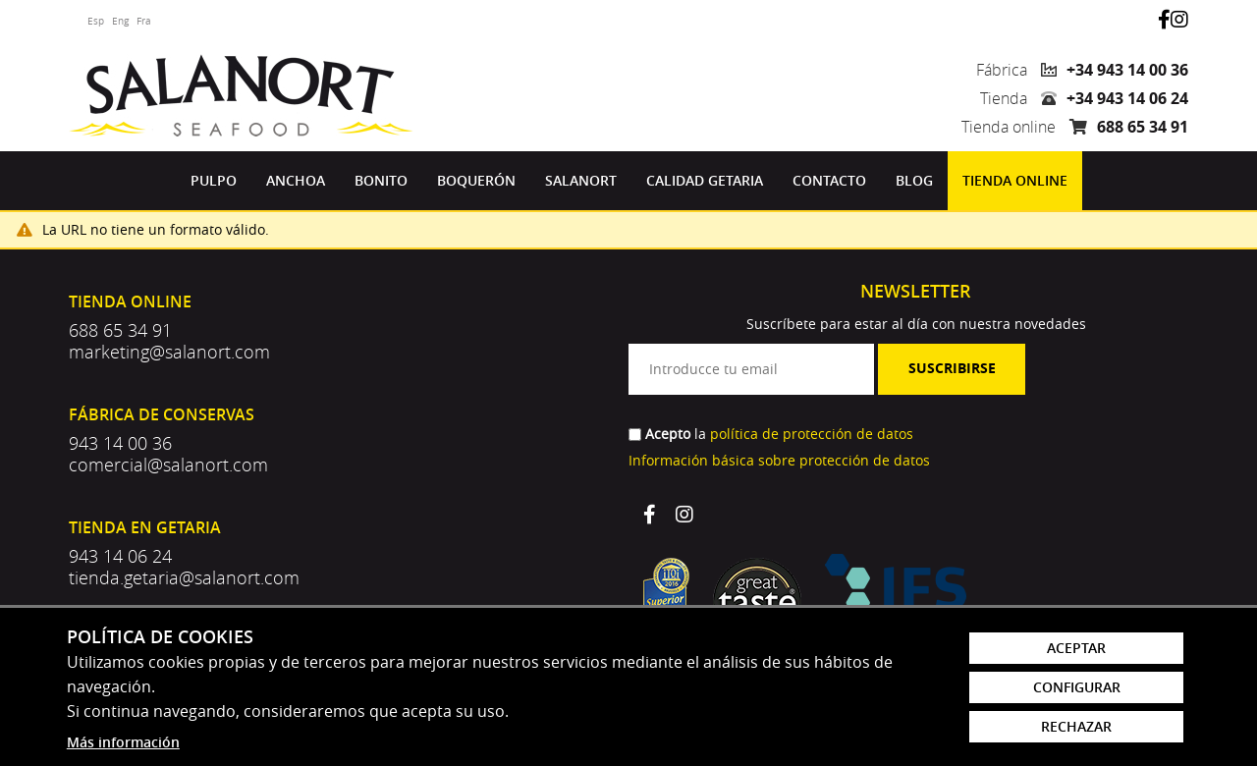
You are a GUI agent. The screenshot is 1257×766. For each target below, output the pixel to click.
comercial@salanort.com (168, 464)
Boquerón (476, 180)
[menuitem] (213, 180)
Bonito (381, 180)
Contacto (829, 180)
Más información (123, 742)
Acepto (667, 433)
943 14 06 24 (120, 556)
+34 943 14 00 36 (1127, 70)
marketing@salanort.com (169, 351)
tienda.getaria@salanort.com (184, 577)
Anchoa (295, 180)
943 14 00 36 (120, 443)
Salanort (581, 180)
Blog (914, 180)
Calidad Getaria (704, 180)
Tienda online (1014, 180)
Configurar (1076, 687)
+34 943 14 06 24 (1127, 98)
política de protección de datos (811, 433)
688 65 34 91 (1142, 126)
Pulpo (214, 180)
